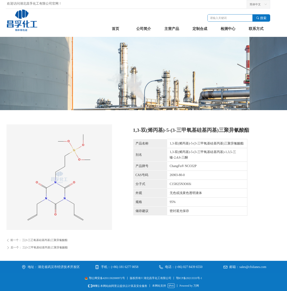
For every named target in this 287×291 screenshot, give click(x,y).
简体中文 (255, 4)
